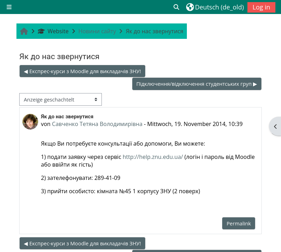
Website (53, 31)
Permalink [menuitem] (238, 223)
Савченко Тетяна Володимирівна (97, 124)
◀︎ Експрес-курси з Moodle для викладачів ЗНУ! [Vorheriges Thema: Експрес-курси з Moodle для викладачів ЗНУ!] (82, 71)
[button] (176, 7)
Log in (261, 7)
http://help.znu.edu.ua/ (152, 157)
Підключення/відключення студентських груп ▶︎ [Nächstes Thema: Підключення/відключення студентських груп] (196, 83)
